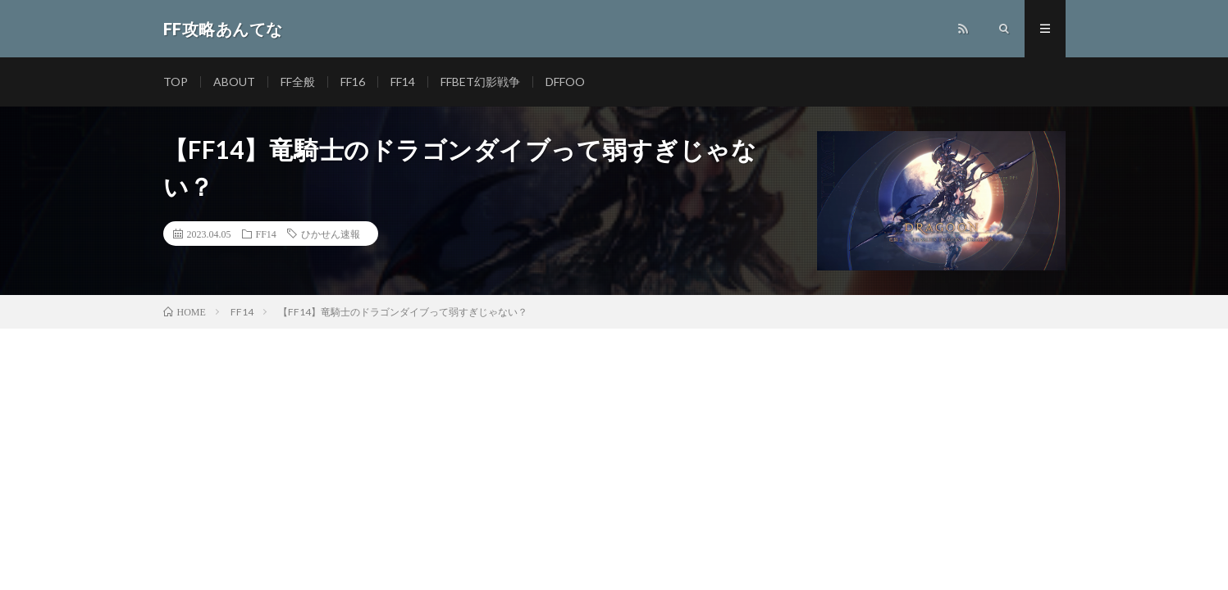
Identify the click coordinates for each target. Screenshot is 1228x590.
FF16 (352, 81)
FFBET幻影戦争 (480, 81)
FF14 (402, 81)
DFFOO (565, 81)
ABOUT (234, 81)
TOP (175, 81)
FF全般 (298, 81)
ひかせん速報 (330, 233)
